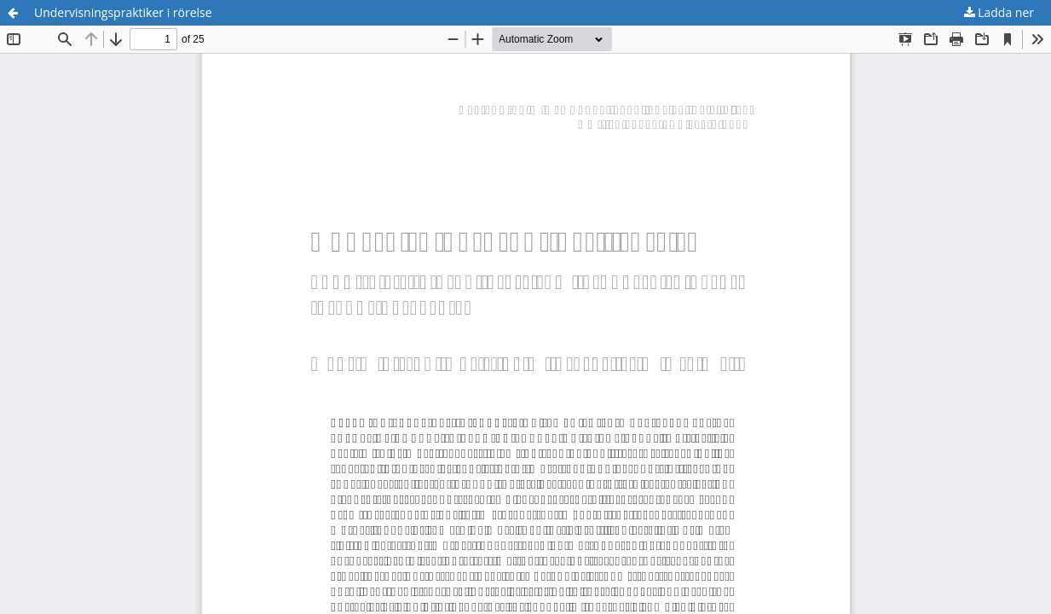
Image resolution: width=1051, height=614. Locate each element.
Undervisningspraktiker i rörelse (123, 12)
